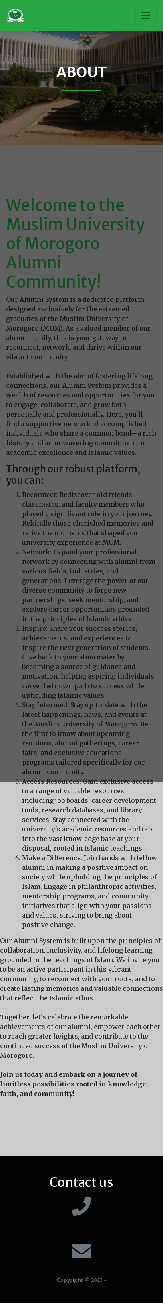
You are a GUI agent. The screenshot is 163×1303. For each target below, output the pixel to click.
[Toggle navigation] (145, 15)
